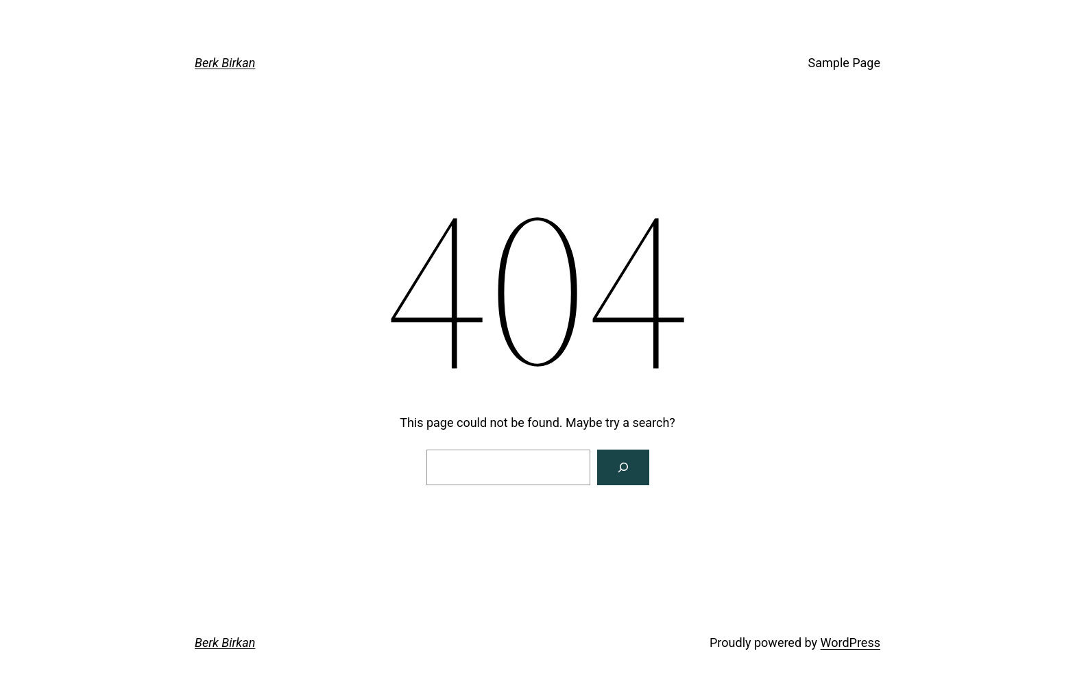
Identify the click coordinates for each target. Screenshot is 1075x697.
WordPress (850, 642)
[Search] (623, 467)
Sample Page (844, 63)
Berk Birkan (225, 63)
